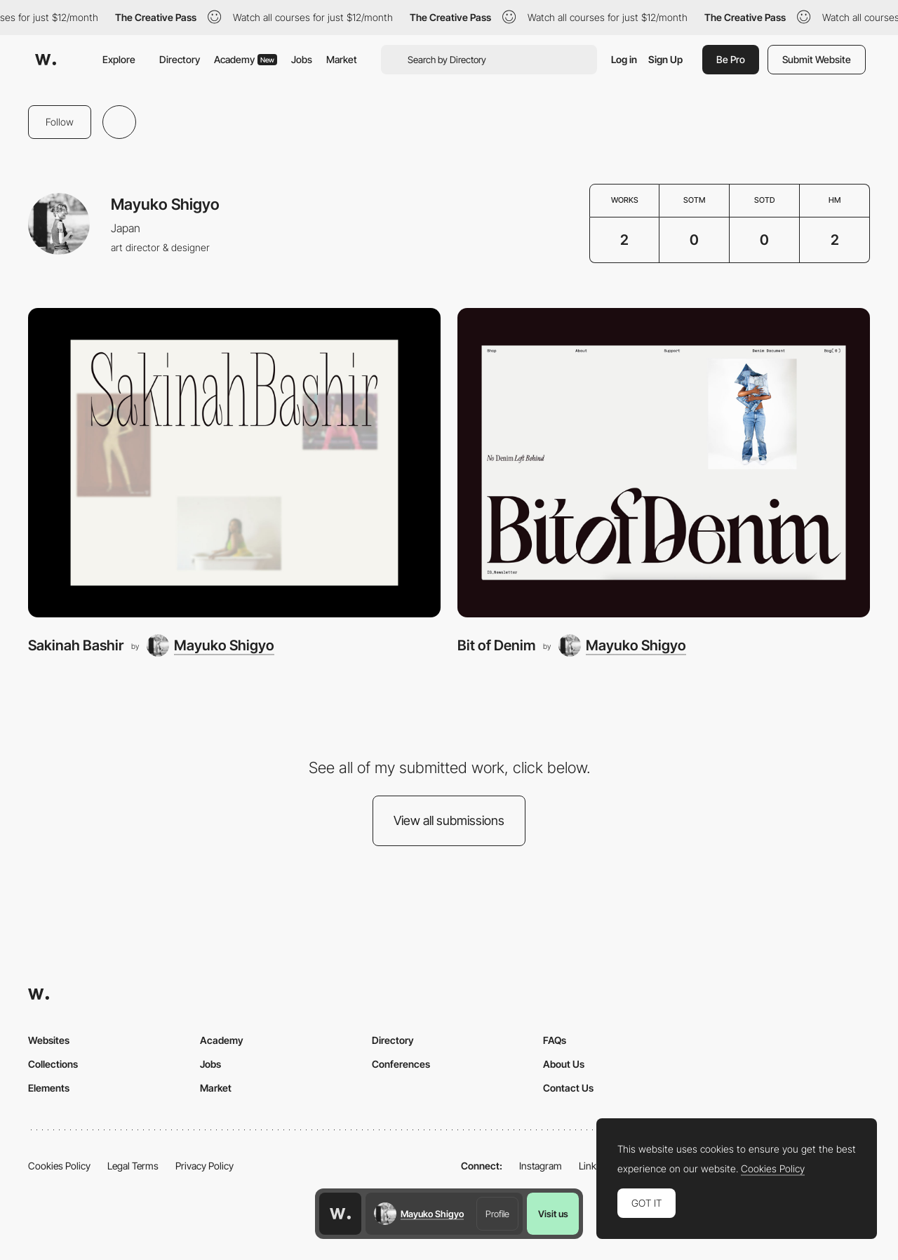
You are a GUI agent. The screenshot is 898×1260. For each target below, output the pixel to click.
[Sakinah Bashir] (234, 462)
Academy (245, 59)
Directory (179, 59)
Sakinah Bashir (75, 645)
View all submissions (449, 820)
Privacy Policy (204, 1166)
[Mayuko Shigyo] (210, 645)
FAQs (554, 1040)
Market (341, 59)
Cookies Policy (59, 1166)
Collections (53, 1064)
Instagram (540, 1166)
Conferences (401, 1064)
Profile (497, 1213)
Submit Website (816, 59)
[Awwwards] (45, 59)
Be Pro (730, 59)
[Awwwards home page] (340, 1214)
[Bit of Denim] (663, 462)
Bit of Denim (496, 645)
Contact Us (568, 1088)
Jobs (301, 59)
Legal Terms (133, 1166)
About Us (563, 1064)
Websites (48, 1040)
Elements (48, 1088)
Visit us (553, 1213)
